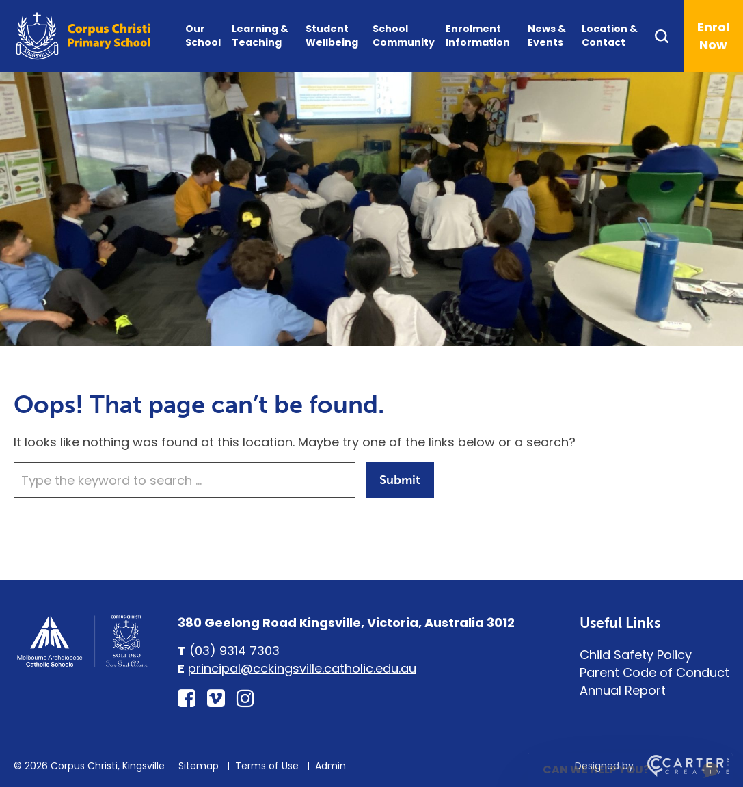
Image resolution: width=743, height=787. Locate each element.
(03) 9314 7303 (234, 650)
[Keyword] (184, 480)
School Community (404, 35)
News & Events (547, 35)
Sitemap (198, 766)
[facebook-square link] (186, 698)
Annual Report (623, 690)
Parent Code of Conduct (654, 672)
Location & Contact (610, 35)
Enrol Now (713, 35)
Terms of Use (267, 766)
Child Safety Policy (636, 654)
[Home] (82, 664)
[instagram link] (245, 698)
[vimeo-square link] (216, 698)
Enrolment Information (478, 35)
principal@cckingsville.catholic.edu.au (302, 668)
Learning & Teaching (260, 35)
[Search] (668, 36)
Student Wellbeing (332, 35)
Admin (330, 766)
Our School (203, 35)
